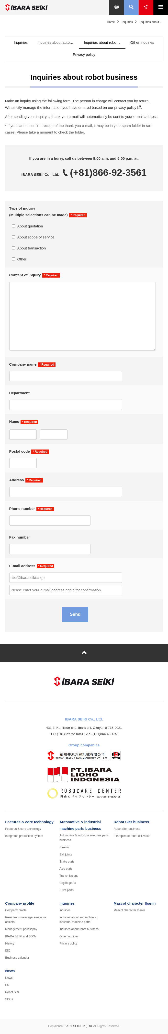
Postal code (19, 451)
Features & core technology (29, 822)
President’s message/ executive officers (25, 920)
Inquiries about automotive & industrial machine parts (58, 42)
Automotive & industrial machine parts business (84, 838)
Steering (64, 847)
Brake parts (66, 861)
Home (111, 22)
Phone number (22, 508)
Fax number (19, 537)
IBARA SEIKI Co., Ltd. (35, 7)
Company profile (19, 903)
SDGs (9, 999)
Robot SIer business (131, 822)
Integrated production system (24, 836)
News (10, 971)
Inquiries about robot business (104, 42)
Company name (23, 364)
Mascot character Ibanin (135, 903)
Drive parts (66, 890)
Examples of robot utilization (132, 836)
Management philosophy (21, 929)
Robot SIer (12, 992)
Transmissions (68, 875)
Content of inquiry (25, 275)
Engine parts (67, 883)
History (9, 943)
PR (7, 985)
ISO (7, 950)
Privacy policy (84, 54)
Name (14, 421)
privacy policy (125, 107)
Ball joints (65, 854)
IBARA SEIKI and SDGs (20, 936)
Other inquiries (142, 42)
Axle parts (65, 868)
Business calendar (17, 957)
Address (16, 480)
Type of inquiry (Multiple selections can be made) (38, 211)
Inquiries (127, 22)
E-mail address (22, 566)
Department (19, 393)
